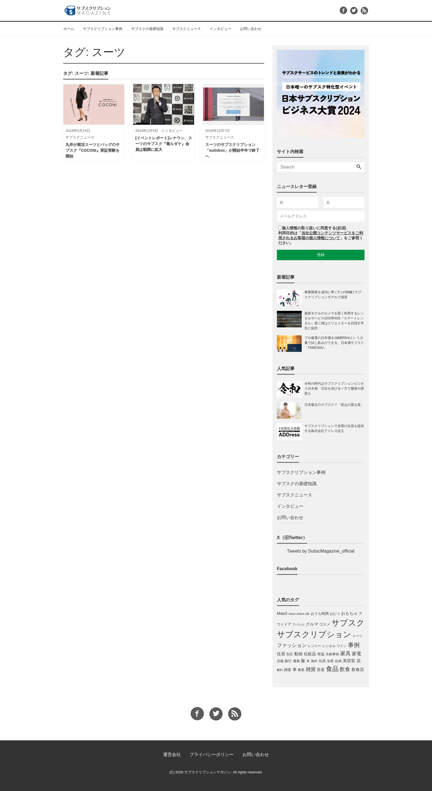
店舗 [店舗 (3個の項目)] (280, 661)
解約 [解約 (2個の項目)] (280, 670)
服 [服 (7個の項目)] (303, 660)
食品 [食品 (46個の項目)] (332, 668)
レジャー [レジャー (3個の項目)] (314, 646)
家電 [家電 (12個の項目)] (356, 653)
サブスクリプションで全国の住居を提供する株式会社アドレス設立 (334, 428)
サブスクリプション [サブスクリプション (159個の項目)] (314, 634)
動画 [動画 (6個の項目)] (298, 654)
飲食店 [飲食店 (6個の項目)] (358, 669)
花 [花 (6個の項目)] (359, 661)
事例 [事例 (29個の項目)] (354, 645)
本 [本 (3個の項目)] (308, 661)
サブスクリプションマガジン (207, 772)
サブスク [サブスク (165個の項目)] (347, 622)
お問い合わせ (250, 29)
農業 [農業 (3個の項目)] (301, 670)
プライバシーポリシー (212, 754)
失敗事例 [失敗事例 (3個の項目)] (332, 654)
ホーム (68, 29)
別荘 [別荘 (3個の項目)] (289, 654)
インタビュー (220, 29)
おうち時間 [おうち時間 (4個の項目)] (320, 613)
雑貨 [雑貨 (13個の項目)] (311, 669)
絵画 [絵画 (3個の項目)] (338, 661)
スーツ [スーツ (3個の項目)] (357, 636)
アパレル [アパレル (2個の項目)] (298, 624)
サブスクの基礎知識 (147, 29)
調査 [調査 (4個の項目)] (287, 670)
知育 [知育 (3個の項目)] (330, 661)
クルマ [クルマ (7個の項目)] (312, 624)
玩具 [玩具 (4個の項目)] (322, 661)
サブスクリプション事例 (102, 29)
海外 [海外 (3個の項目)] (314, 661)
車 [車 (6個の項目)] (295, 669)
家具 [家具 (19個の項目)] (345, 653)
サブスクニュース (186, 29)
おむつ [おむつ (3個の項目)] (335, 614)
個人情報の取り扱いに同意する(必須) (314, 228)
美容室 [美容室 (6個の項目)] (349, 661)
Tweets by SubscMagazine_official (320, 551)
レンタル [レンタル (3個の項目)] (329, 646)
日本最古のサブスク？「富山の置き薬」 (334, 405)
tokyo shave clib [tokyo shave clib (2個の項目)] (299, 613)
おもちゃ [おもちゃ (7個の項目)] (349, 613)
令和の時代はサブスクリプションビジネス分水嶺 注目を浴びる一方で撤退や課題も (334, 388)
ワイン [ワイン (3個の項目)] (342, 646)
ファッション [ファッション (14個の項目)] (292, 645)
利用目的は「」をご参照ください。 (320, 238)
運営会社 (172, 754)
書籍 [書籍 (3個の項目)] (296, 661)
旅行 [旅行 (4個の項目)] (288, 661)
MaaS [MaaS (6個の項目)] (282, 613)
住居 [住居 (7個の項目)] (281, 653)
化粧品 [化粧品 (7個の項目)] (310, 653)
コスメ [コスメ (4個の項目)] (324, 624)
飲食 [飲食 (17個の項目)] (345, 669)
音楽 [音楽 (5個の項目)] (321, 669)
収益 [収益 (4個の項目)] (321, 654)
